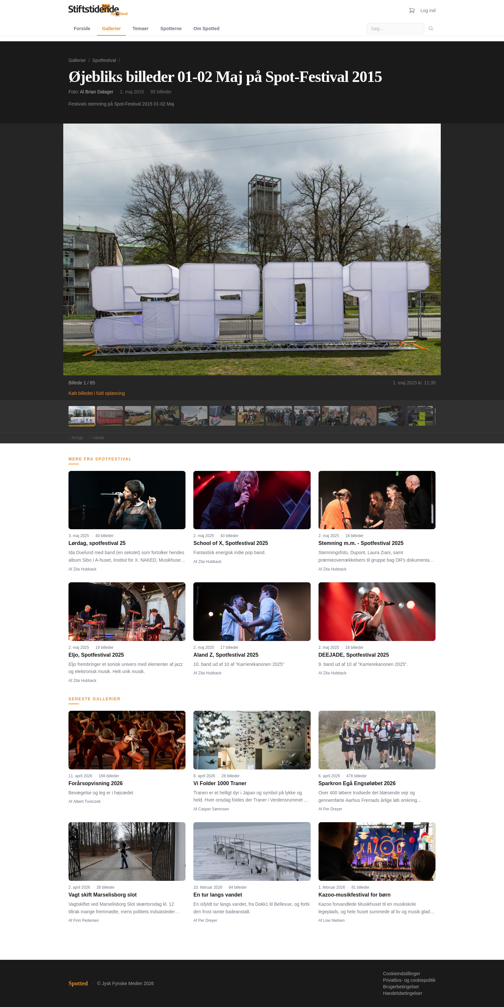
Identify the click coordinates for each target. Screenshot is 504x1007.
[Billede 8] (279, 416)
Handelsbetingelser (402, 993)
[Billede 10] (335, 416)
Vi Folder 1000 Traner (219, 783)
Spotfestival (104, 60)
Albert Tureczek (87, 801)
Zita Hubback (85, 569)
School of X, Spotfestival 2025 (230, 543)
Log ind (428, 10)
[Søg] (431, 28)
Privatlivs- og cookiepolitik (409, 980)
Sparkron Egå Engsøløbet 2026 (357, 783)
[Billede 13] (420, 416)
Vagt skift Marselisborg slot (102, 895)
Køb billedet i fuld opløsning (96, 393)
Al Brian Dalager (96, 91)
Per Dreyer (332, 809)
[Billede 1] (81, 416)
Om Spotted (207, 28)
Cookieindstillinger (401, 973)
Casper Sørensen (213, 809)
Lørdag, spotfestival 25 (97, 543)
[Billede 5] (194, 416)
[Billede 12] (391, 416)
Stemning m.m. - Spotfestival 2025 (361, 543)
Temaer (140, 28)
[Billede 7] (251, 416)
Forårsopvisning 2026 (95, 783)
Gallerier (111, 28)
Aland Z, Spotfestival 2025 (225, 655)
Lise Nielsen (333, 920)
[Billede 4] (166, 416)
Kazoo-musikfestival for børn (355, 895)
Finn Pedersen (86, 920)
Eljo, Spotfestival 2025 (96, 655)
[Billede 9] (307, 416)
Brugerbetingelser (401, 986)
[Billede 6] (222, 416)
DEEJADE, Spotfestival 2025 (354, 655)
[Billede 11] (363, 416)
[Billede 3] (138, 416)
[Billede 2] (110, 416)
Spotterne (171, 28)
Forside (82, 28)
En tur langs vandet (217, 895)
